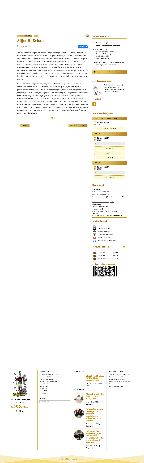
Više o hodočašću (102, 58)
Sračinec (20, 411)
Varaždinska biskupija (104, 235)
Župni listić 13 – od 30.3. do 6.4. (107, 256)
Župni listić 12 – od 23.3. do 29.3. (107, 253)
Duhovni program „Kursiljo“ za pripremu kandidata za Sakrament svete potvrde (94, 415)
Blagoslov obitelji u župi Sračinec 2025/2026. (95, 396)
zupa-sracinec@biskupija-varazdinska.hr (110, 197)
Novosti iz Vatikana (104, 238)
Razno (41, 390)
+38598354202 (103, 194)
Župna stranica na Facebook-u (107, 240)
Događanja (42, 377)
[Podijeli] (83, 46)
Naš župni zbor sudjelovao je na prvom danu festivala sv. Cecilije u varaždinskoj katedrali (95, 437)
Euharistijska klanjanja (46, 381)
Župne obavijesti (102, 71)
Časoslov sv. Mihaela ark (47, 374)
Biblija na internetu (104, 229)
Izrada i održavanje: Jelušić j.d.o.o (71, 459)
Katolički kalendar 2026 (105, 232)
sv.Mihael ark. (20, 407)
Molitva (41, 386)
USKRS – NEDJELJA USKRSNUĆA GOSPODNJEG (95, 378)
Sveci (41, 393)
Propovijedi (43, 388)
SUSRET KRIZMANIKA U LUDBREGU (107, 118)
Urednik (38, 46)
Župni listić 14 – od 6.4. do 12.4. (107, 259)
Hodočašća (42, 384)
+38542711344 (103, 192)
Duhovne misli (25, 35)
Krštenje (97, 134)
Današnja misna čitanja (105, 226)
